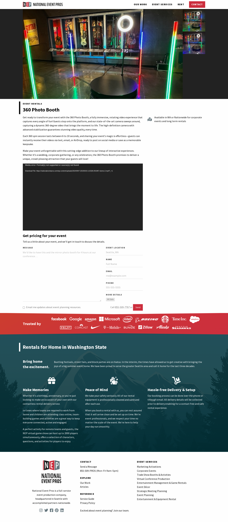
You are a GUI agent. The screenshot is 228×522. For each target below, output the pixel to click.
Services (162, 4)
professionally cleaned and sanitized (119, 399)
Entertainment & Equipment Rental (156, 499)
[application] (83, 197)
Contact (197, 4)
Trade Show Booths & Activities (154, 474)
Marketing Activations (149, 466)
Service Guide (87, 498)
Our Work (140, 4)
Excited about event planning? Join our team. (104, 510)
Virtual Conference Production (153, 478)
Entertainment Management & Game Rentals (162, 482)
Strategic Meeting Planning (152, 491)
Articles (84, 486)
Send (138, 307)
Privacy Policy (87, 502)
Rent (181, 4)
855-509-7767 (122, 307)
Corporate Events (146, 470)
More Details (114, 294)
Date (110, 299)
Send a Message (88, 466)
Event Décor (143, 486)
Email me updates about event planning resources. (52, 307)
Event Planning (145, 495)
